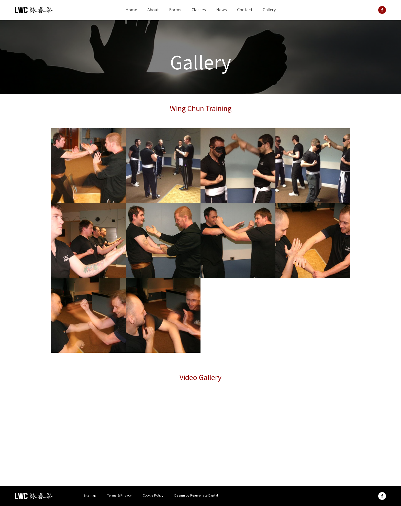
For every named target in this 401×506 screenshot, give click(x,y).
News (221, 10)
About (153, 10)
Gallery (269, 10)
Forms (175, 10)
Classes (199, 10)
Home (131, 10)
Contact (244, 10)
